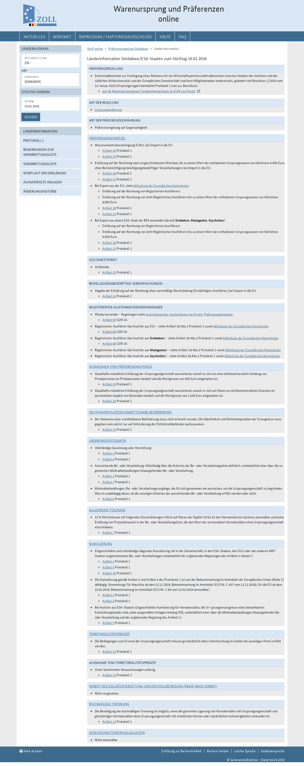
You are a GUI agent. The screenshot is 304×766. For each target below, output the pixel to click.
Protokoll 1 (33, 140)
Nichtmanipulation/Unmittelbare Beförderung (130, 412)
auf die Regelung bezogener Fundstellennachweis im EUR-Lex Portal (148, 91)
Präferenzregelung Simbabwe (128, 48)
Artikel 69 (109, 319)
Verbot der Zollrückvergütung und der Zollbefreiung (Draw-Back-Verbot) (153, 686)
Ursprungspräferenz (108, 109)
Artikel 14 (109, 651)
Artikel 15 (109, 429)
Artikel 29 (109, 384)
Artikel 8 (108, 498)
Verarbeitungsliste (40, 163)
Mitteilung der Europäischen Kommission (161, 185)
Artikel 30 (109, 573)
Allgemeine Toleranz (107, 509)
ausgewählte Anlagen (42, 182)
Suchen (30, 116)
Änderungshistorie (40, 191)
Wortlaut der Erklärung (44, 172)
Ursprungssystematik (107, 440)
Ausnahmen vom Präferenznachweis (120, 366)
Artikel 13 (109, 721)
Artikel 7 (108, 481)
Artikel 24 (109, 295)
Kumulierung (100, 543)
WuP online (95, 48)
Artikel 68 (109, 331)
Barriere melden (218, 750)
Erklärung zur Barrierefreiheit (181, 750)
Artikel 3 (108, 561)
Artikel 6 (108, 459)
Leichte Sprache (245, 750)
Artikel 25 (109, 272)
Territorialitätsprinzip (109, 633)
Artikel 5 (108, 622)
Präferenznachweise (107, 138)
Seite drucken (30, 750)
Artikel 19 (109, 156)
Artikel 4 (108, 567)
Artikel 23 (109, 179)
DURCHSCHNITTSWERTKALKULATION (117, 732)
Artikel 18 (109, 150)
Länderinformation (40, 131)
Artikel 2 (108, 453)
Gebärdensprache (273, 750)
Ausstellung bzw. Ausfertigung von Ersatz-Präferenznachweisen (189, 314)
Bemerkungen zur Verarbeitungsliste (40, 152)
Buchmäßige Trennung (109, 703)
